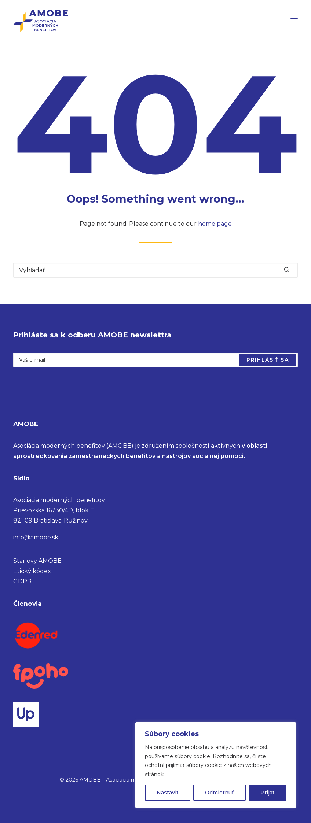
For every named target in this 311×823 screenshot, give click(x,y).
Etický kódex (32, 571)
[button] (294, 21)
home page (215, 223)
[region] (215, 765)
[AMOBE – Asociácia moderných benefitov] (40, 21)
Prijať (267, 792)
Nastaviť (168, 792)
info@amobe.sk (35, 537)
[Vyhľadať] (155, 270)
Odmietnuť (219, 792)
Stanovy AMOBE (37, 560)
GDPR (22, 581)
